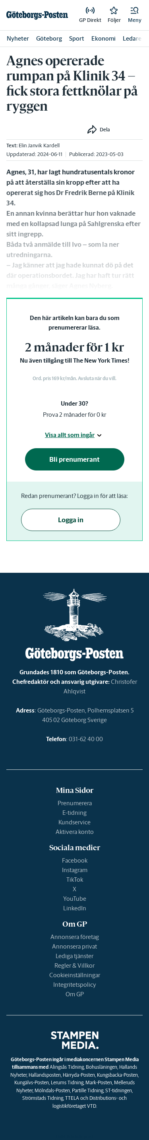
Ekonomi (103, 38)
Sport (76, 38)
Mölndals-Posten (52, 1090)
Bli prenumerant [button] (74, 459)
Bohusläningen (101, 1067)
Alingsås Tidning (67, 1067)
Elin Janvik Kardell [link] (39, 145)
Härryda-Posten (79, 1075)
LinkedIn (74, 908)
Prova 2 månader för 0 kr (74, 414)
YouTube (74, 898)
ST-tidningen (118, 1090)
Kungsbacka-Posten (117, 1075)
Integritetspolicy (74, 984)
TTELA (72, 1098)
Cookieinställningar (74, 975)
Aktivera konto (75, 831)
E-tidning (74, 812)
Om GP (75, 994)
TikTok (74, 879)
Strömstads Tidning (42, 1098)
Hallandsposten (45, 1075)
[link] (37, 15)
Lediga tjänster (74, 956)
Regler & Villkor (74, 965)
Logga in (70, 519)
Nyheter (18, 38)
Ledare (132, 38)
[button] (135, 15)
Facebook (74, 860)
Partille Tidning (87, 1090)
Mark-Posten (98, 1082)
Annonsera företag (74, 937)
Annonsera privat (74, 946)
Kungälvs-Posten (31, 1082)
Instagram (74, 870)
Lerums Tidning (67, 1082)
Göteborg (49, 38)
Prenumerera (75, 803)
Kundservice (74, 822)
